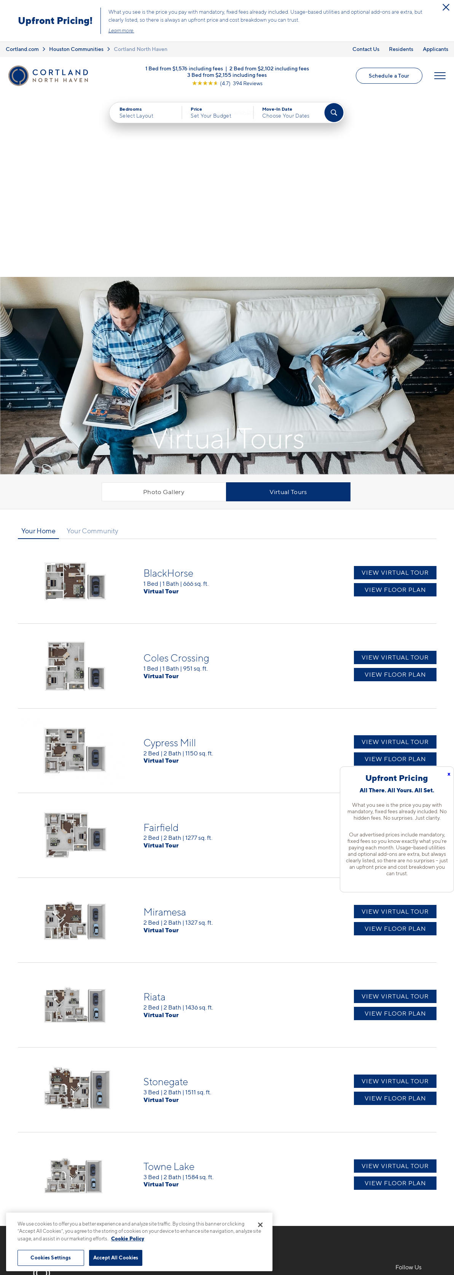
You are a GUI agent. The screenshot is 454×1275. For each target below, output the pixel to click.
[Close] (260, 1224)
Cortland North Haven (140, 49)
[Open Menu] (439, 76)
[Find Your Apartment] (333, 114)
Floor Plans (250, 1103)
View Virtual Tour (395, 391)
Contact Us (365, 49)
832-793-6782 (152, 1103)
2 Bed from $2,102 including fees (269, 68)
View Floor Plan (395, 408)
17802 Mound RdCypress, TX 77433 (157, 1121)
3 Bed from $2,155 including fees (227, 75)
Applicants (435, 49)
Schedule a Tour (389, 76)
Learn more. (121, 30)
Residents (401, 49)
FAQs (322, 1117)
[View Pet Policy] (195, 1145)
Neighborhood (335, 1103)
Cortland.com (22, 49)
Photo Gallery (163, 311)
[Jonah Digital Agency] (418, 1240)
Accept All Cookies (115, 1257)
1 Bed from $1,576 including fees (184, 68)
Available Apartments (265, 1117)
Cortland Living (256, 1170)
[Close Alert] (446, 7)
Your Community (92, 349)
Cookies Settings (50, 1257)
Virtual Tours (288, 311)
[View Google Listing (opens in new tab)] (227, 83)
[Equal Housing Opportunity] (136, 1145)
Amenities (248, 1157)
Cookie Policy (127, 1238)
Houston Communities (76, 49)
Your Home (38, 349)
